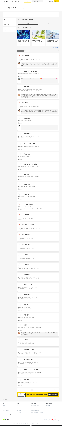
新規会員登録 (51, 1)
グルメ (16, 1)
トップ (10, 1)
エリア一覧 (18, 407)
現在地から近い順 (26, 50)
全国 (18, 27)
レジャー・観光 (20, 1)
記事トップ (18, 405)
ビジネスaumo (33, 407)
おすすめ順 (20, 50)
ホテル (13, 1)
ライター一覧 (19, 410)
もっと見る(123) (54, 47)
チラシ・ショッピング (27, 1)
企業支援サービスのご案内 (35, 410)
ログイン (56, 1)
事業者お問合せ (48, 405)
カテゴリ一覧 (19, 412)
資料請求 (47, 407)
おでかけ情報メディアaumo (35, 405)
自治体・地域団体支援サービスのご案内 (37, 412)
